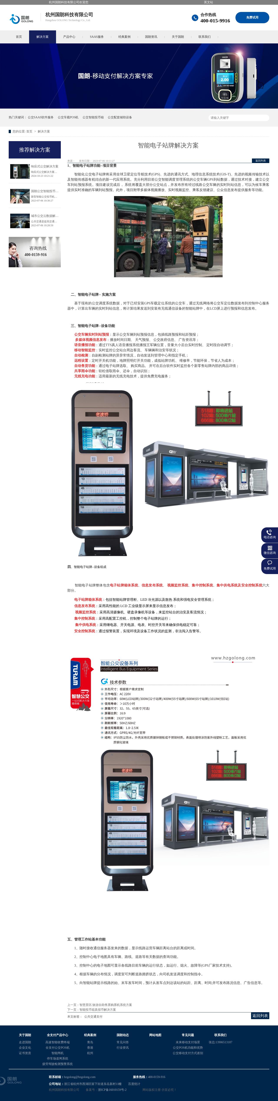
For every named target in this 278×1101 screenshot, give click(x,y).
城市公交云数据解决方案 (48, 216)
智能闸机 (57, 1053)
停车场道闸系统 (57, 1058)
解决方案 (42, 36)
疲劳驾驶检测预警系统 (57, 1064)
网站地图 (155, 1035)
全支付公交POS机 (58, 1047)
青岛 (90, 1042)
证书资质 (25, 1053)
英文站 (208, 2)
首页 (19, 36)
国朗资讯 (151, 36)
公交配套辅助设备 (120, 117)
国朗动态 (123, 1035)
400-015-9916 (215, 20)
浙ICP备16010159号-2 (112, 1089)
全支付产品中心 (57, 1035)
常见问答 (123, 1042)
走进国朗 (25, 1042)
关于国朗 (178, 36)
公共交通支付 (93, 1016)
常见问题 (188, 1035)
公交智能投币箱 (93, 117)
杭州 (90, 1053)
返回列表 (260, 160)
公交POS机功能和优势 (188, 1047)
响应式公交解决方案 (44, 166)
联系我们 (205, 36)
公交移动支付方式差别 (188, 1053)
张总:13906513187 (220, 1042)
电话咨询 (270, 537)
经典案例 (124, 36)
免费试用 (252, 17)
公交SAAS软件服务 (41, 117)
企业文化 (25, 1047)
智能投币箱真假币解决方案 (97, 1009)
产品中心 (69, 36)
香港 (90, 1047)
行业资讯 (123, 1047)
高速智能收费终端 (57, 1042)
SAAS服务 (97, 36)
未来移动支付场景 (188, 1042)
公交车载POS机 (68, 117)
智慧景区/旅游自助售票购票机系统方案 (105, 1005)
